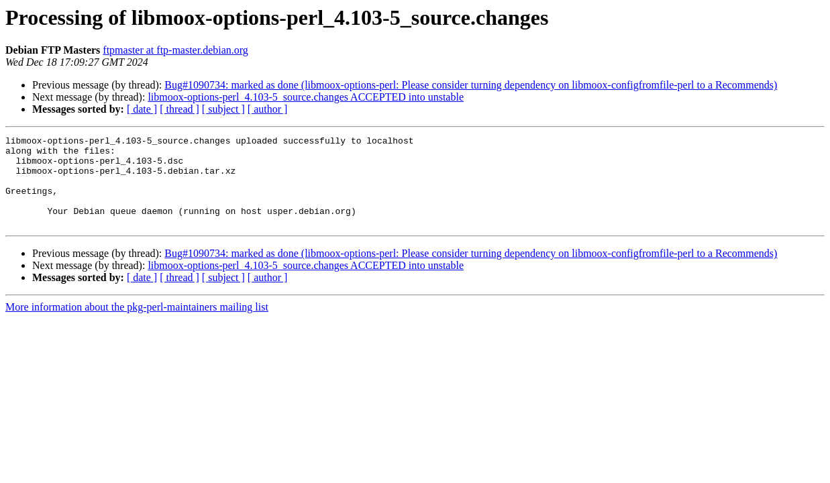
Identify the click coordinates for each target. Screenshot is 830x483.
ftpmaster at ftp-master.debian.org (175, 50)
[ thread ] (179, 109)
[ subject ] (223, 109)
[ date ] (142, 109)
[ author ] (268, 109)
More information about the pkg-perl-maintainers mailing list (136, 325)
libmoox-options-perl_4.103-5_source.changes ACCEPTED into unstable (306, 97)
